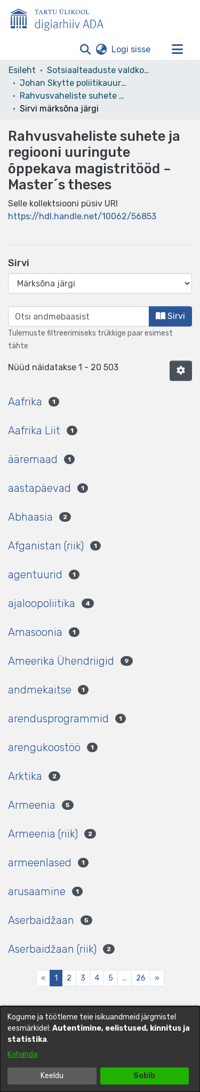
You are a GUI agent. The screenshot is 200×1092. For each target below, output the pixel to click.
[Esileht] (61, 17)
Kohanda (22, 1054)
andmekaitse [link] (39, 689)
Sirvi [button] (170, 316)
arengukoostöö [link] (44, 747)
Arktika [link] (25, 776)
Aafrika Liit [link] (34, 430)
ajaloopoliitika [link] (41, 603)
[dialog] (100, 1049)
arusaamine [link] (37, 891)
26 (141, 978)
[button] (85, 49)
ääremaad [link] (33, 459)
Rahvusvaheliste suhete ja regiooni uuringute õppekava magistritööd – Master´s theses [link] (73, 96)
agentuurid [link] (35, 574)
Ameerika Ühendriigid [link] (61, 661)
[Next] (157, 978)
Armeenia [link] (31, 805)
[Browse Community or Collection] (100, 283)
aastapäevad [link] (39, 488)
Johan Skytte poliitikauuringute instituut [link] (73, 83)
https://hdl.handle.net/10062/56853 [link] (82, 216)
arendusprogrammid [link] (58, 718)
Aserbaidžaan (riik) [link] (52, 949)
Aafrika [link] (25, 401)
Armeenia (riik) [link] (43, 833)
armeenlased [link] (39, 862)
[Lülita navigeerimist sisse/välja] (177, 49)
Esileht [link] (22, 70)
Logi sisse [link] (131, 49)
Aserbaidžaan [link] (41, 920)
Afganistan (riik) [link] (46, 545)
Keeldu (52, 1075)
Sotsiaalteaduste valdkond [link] (100, 70)
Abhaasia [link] (30, 517)
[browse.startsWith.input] (78, 316)
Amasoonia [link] (35, 632)
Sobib (144, 1075)
